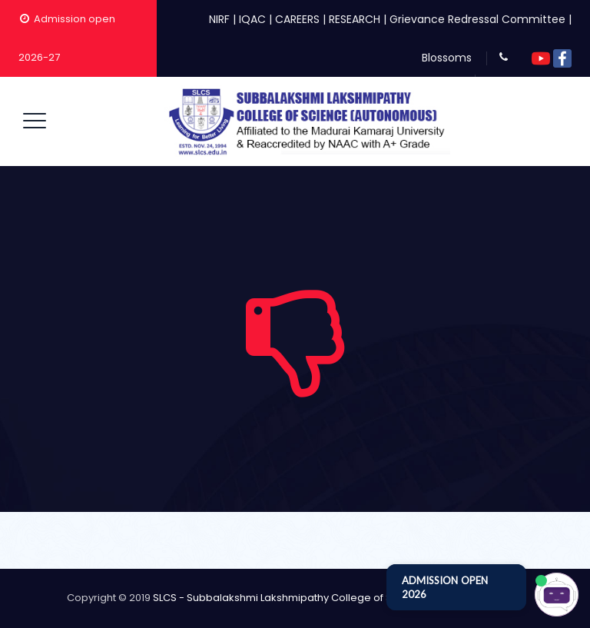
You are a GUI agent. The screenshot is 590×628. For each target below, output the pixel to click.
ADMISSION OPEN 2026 (445, 587)
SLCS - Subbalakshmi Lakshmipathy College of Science (289, 597)
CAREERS (297, 19)
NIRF (219, 19)
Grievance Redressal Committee (477, 19)
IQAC (252, 19)
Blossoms (447, 57)
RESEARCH (354, 19)
